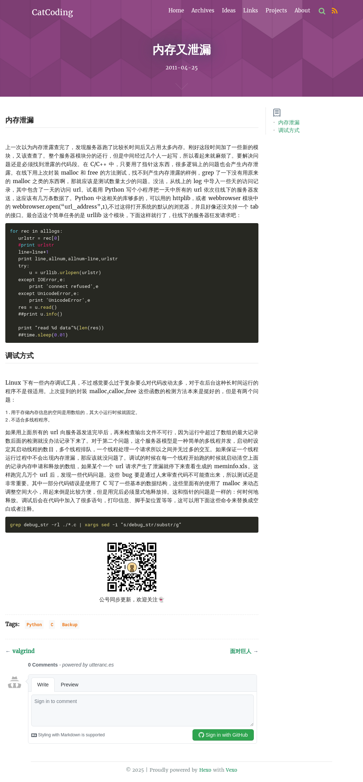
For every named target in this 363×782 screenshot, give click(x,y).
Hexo (205, 770)
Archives (202, 10)
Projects (276, 10)
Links (250, 10)
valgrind (19, 651)
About (302, 10)
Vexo (231, 770)
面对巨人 (244, 651)
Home (176, 10)
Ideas (229, 10)
